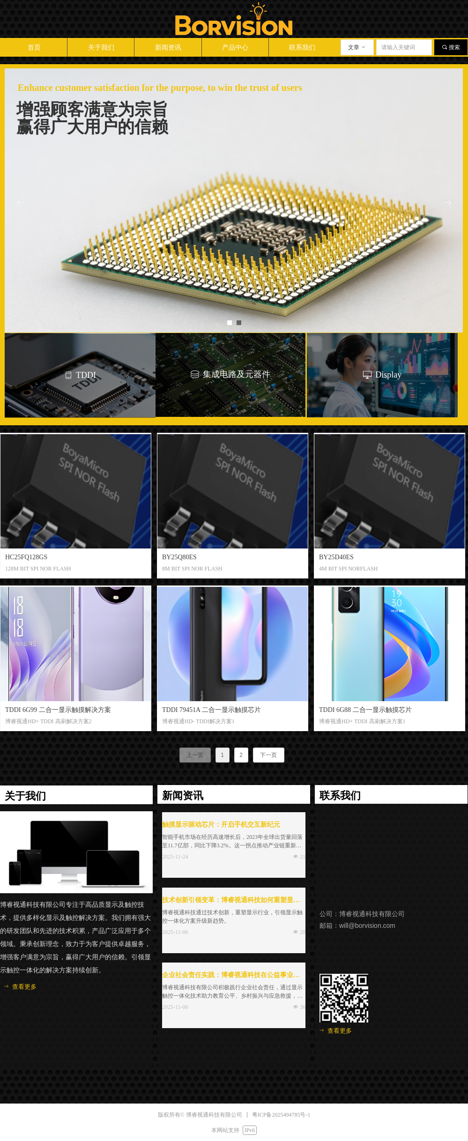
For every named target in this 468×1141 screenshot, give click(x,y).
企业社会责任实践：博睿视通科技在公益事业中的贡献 (231, 976)
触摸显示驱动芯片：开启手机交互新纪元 (221, 824)
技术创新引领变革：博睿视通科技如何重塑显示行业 (231, 901)
